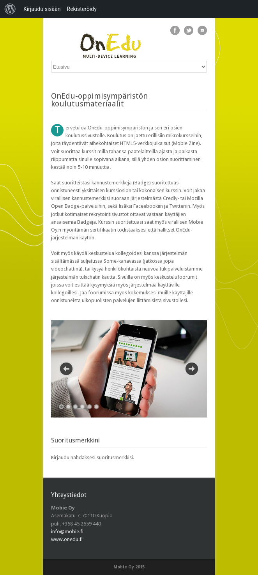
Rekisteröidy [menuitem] (82, 9)
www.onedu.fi (67, 539)
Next (191, 368)
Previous (66, 368)
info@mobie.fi (67, 531)
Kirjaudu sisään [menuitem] (42, 9)
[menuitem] (10, 9)
